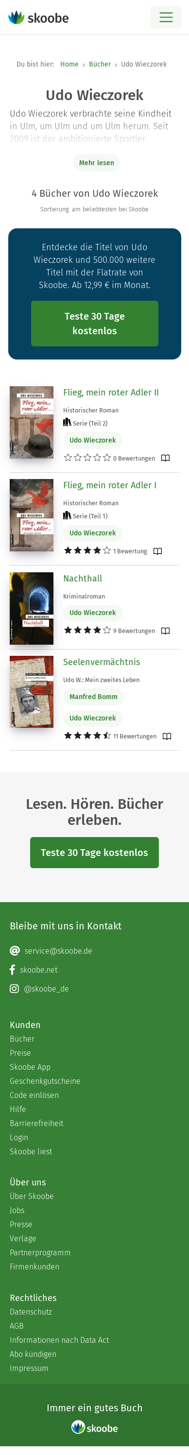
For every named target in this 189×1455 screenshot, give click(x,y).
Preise (20, 1053)
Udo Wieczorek (92, 440)
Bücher (100, 64)
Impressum (29, 1368)
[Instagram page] (94, 989)
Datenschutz (31, 1312)
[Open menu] (166, 17)
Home (69, 64)
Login (19, 1137)
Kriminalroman (84, 596)
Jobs (17, 1210)
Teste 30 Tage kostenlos (95, 323)
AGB (17, 1326)
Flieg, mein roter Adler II (111, 392)
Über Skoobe (32, 1196)
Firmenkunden (34, 1266)
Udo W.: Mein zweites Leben (101, 680)
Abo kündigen (33, 1354)
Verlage (23, 1238)
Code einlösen (34, 1095)
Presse (21, 1224)
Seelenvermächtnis (101, 662)
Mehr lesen (96, 163)
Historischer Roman (91, 410)
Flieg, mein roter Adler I (109, 485)
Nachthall (82, 578)
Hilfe (18, 1109)
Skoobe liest (31, 1151)
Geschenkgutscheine (45, 1081)
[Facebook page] (94, 970)
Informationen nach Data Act (59, 1340)
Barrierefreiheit (36, 1123)
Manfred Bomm (93, 697)
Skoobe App (30, 1067)
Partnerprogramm (40, 1252)
